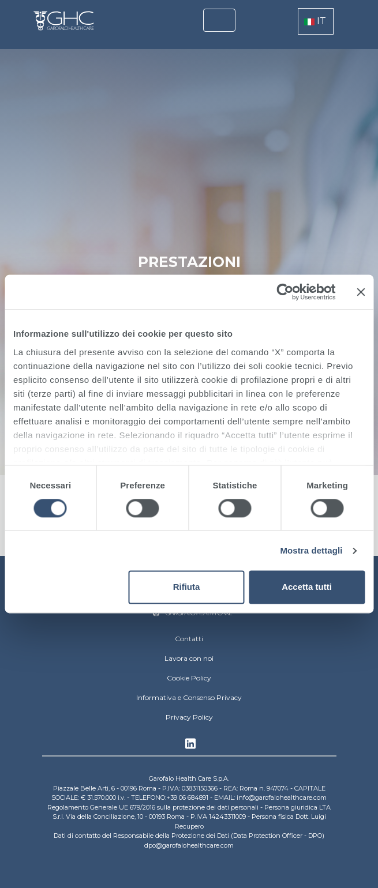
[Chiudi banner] (361, 292)
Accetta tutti (307, 587)
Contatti (189, 638)
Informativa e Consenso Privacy (189, 697)
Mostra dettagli (311, 550)
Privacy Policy (189, 717)
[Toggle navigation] (219, 20)
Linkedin (190, 746)
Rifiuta (186, 587)
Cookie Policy (189, 677)
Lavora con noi (189, 658)
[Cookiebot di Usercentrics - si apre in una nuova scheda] (284, 291)
